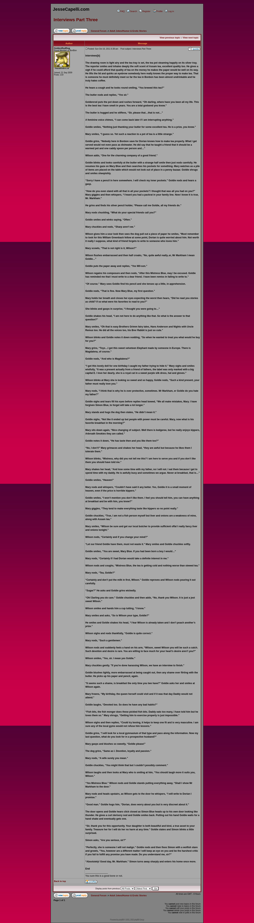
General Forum (98, 31)
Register (144, 11)
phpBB (121, 920)
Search (132, 11)
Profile (158, 11)
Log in (169, 11)
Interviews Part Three (76, 19)
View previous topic (170, 37)
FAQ (121, 11)
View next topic (191, 37)
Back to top (60, 881)
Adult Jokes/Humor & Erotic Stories (128, 31)
